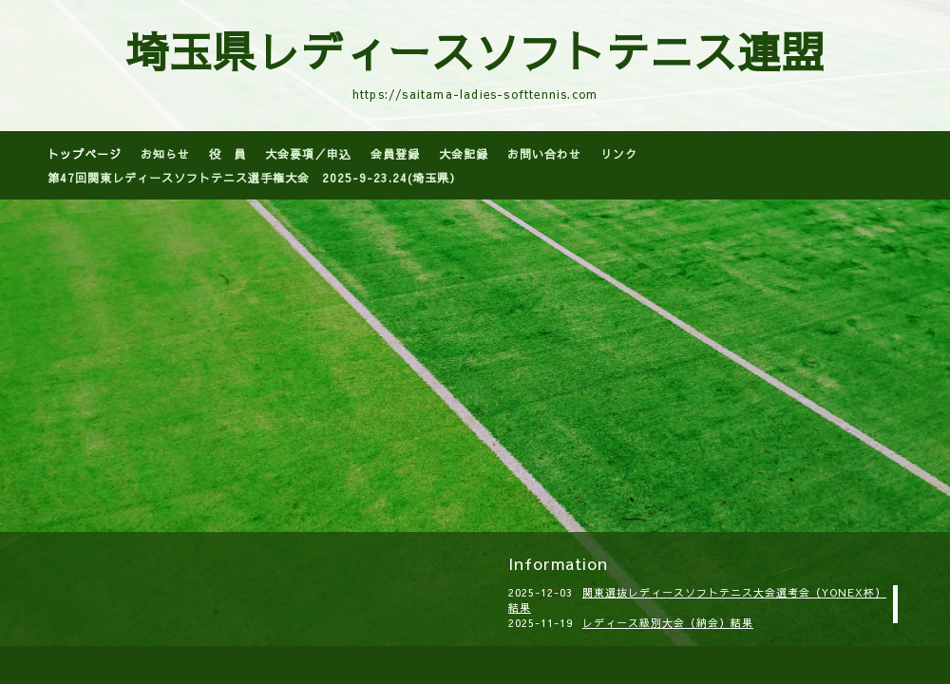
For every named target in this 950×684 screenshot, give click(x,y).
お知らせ (165, 154)
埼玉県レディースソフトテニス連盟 (475, 50)
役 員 (227, 154)
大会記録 (463, 154)
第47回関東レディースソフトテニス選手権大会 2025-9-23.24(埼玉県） (255, 177)
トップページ (85, 154)
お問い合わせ (544, 154)
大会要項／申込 (308, 154)
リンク (618, 154)
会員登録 (395, 154)
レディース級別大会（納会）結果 (667, 623)
